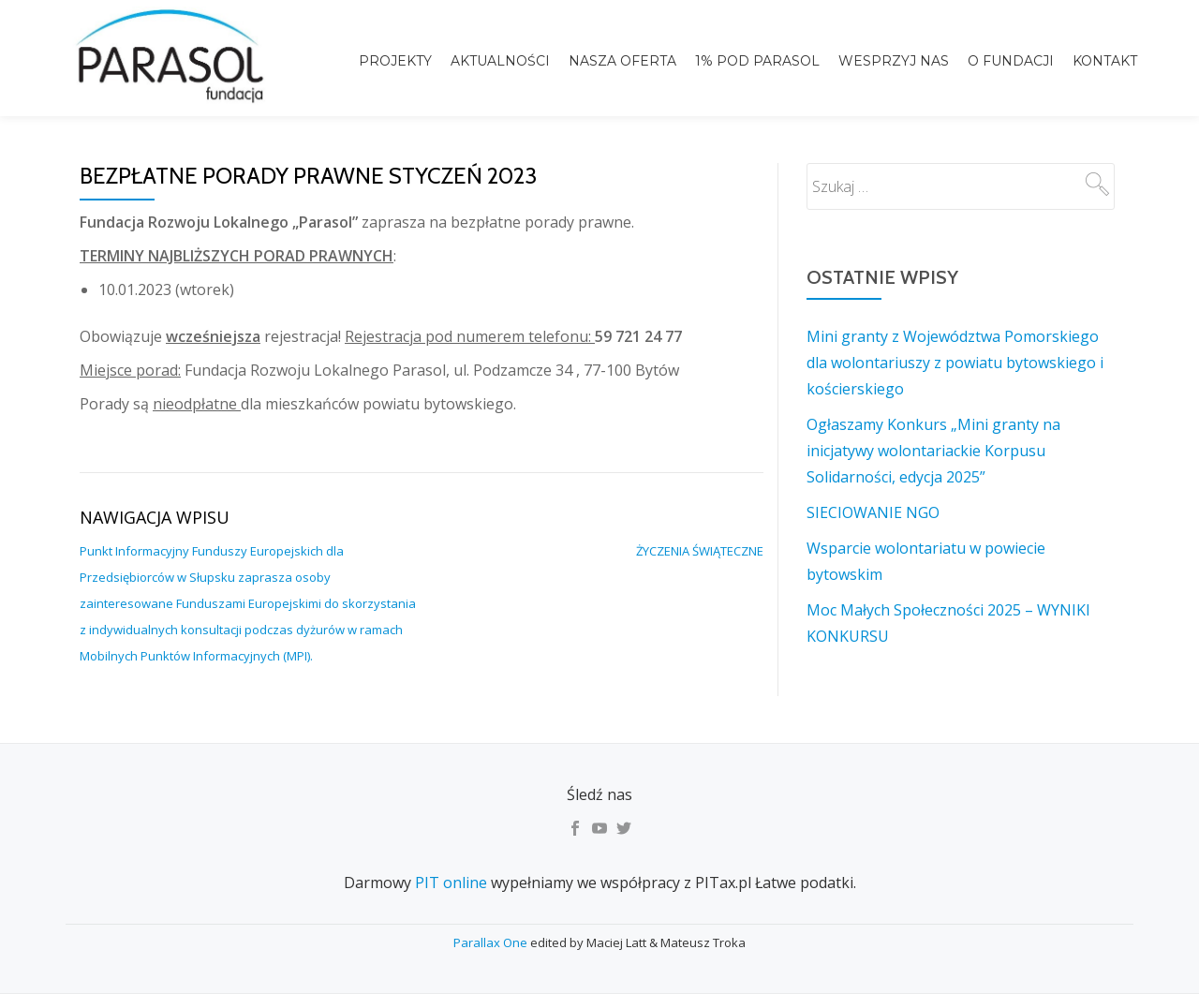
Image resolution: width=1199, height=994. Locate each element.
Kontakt (1105, 60)
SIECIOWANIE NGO (873, 512)
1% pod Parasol (757, 60)
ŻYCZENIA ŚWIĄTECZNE (699, 550)
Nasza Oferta (622, 60)
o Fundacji (1011, 60)
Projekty (395, 60)
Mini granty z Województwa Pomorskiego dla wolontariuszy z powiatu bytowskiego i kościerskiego (955, 362)
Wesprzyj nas (893, 60)
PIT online (451, 882)
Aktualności (500, 60)
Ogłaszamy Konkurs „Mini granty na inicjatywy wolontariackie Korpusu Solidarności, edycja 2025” (933, 450)
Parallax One (491, 942)
